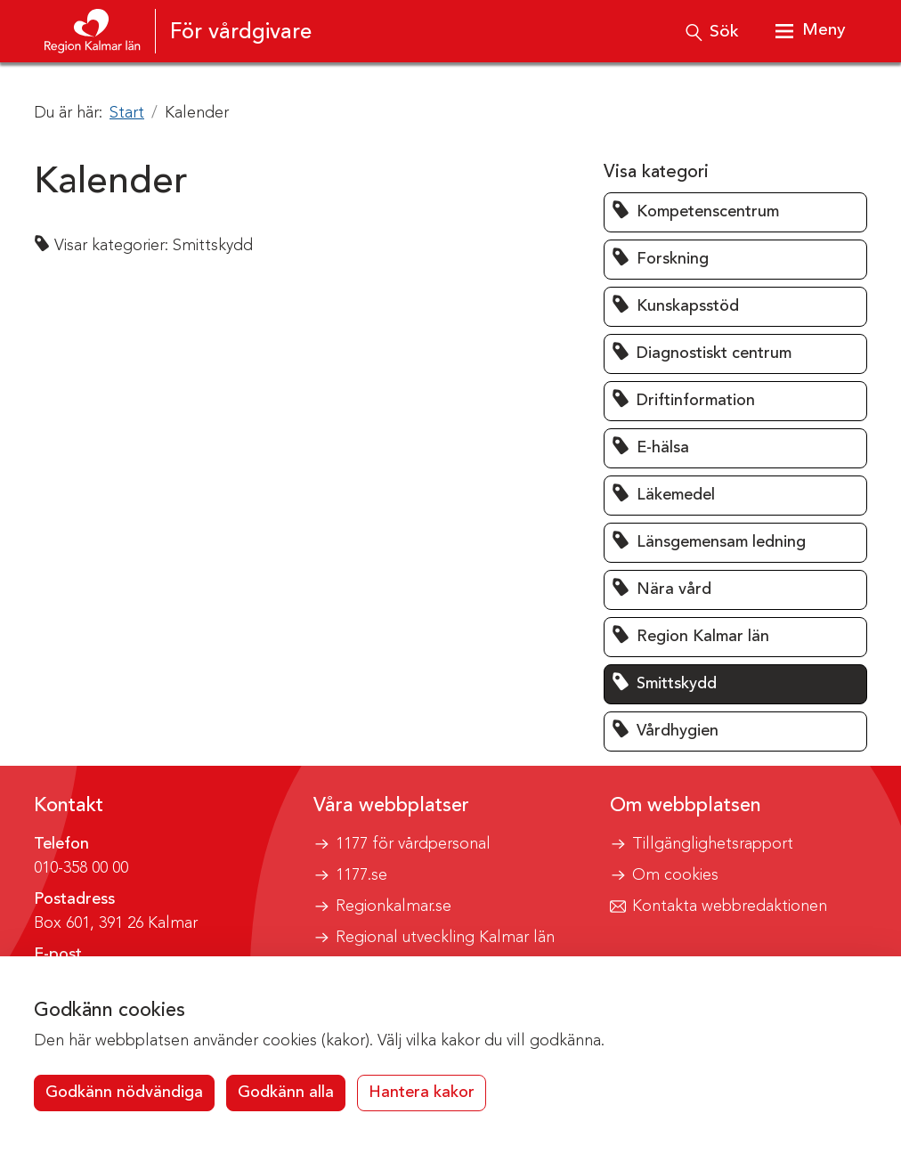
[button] (735, 212)
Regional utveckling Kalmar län (445, 938)
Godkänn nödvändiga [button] (124, 1093)
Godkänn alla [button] (286, 1093)
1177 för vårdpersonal (413, 844)
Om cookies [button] (675, 875)
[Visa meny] (807, 31)
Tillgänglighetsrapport (712, 844)
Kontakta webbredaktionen (729, 906)
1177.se (361, 875)
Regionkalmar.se (393, 906)
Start (127, 113)
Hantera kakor (422, 1093)
